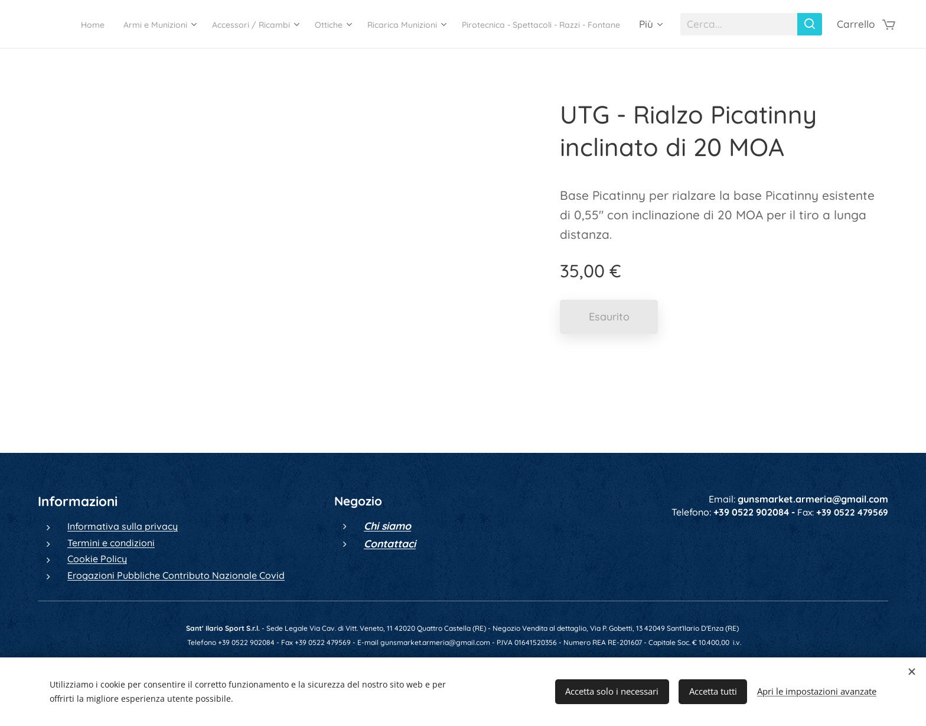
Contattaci (390, 543)
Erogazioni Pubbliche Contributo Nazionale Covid (176, 575)
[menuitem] (213, 24)
